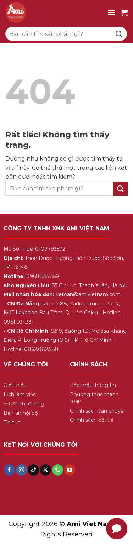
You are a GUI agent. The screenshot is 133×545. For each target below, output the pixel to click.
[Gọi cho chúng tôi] (57, 470)
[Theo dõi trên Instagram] (21, 470)
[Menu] (111, 12)
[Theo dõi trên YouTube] (69, 470)
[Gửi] (119, 34)
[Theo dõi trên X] (45, 470)
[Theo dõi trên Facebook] (9, 470)
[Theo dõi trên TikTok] (33, 470)
